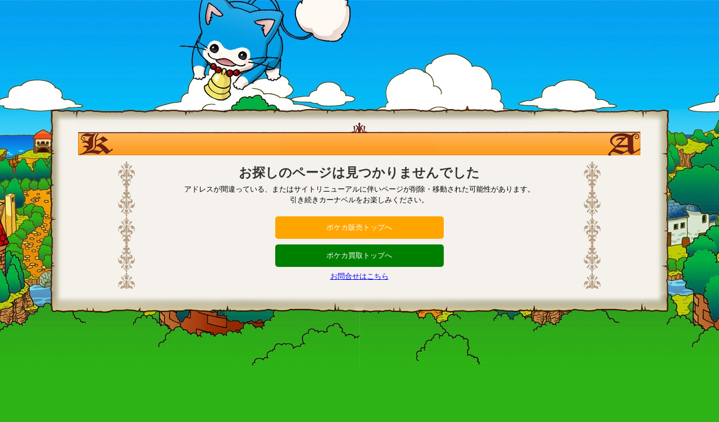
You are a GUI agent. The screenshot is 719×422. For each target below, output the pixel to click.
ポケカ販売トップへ (359, 227)
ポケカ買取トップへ (359, 255)
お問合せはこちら (359, 276)
